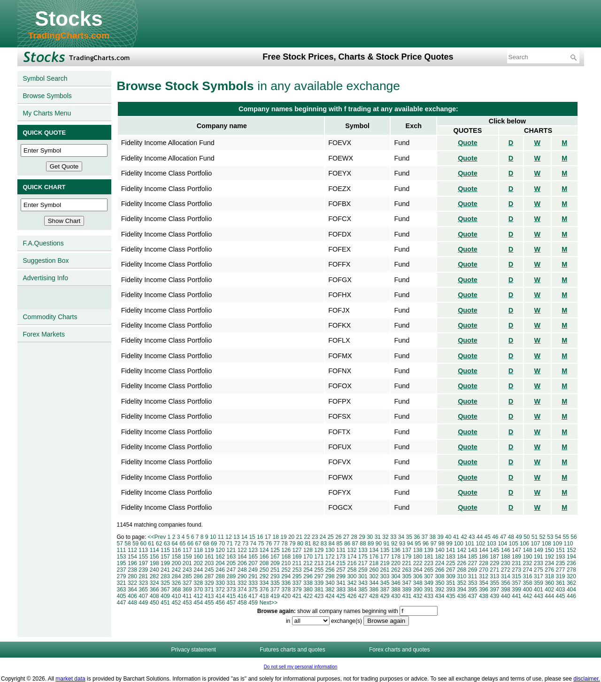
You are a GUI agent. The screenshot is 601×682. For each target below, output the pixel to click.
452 (176, 602)
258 (351, 570)
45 (487, 537)
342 (351, 583)
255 (319, 570)
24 (323, 537)
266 (439, 570)
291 (253, 576)
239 (143, 570)
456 (220, 602)
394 (461, 589)
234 (549, 563)
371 (209, 589)
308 (439, 576)
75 (261, 543)
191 (538, 556)
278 (571, 570)
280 (132, 576)
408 (154, 596)
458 (242, 602)
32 (385, 537)
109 (557, 543)
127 (297, 550)
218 (373, 563)
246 (220, 570)
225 (450, 563)
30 (370, 537)
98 (441, 543)
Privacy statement (193, 649)
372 (220, 589)
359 (538, 583)
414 (220, 596)
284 (176, 576)
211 (297, 563)
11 (221, 537)
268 (461, 570)
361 (560, 583)
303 (385, 576)
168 (286, 556)
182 (439, 556)
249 (253, 570)
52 (542, 537)
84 (331, 543)
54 (558, 537)
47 (503, 537)
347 (406, 583)
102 (480, 543)
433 (428, 596)
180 (418, 556)
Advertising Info (46, 278)
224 (439, 563)
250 (264, 570)
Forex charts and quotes (399, 649)
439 (494, 596)
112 (132, 550)
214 (330, 563)
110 (568, 543)
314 (505, 576)
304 (396, 576)
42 (464, 537)
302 (373, 576)
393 (450, 589)
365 (143, 589)
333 (253, 583)
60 (143, 543)
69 (214, 543)
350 (439, 583)
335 (275, 583)
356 (505, 583)
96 (426, 543)
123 (253, 550)
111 (121, 550)
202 (198, 563)
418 (264, 596)
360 (549, 583)
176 (373, 556)
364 (132, 589)
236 (571, 563)
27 (346, 537)
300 (351, 576)
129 (319, 550)
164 (242, 556)
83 (324, 543)
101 (469, 543)
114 (154, 550)
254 (308, 570)
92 (394, 543)
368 (176, 589)
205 (231, 563)
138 (418, 550)
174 (351, 556)
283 (165, 576)
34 (401, 537)
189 (516, 556)
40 (448, 537)
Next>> (268, 602)
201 (187, 563)
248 (242, 570)
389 (406, 589)
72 (237, 543)
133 (363, 550)
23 (315, 537)
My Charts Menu (47, 113)
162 (220, 556)
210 (286, 563)
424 (330, 596)
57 (120, 543)
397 (494, 589)
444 (549, 596)
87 (355, 543)
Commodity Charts (50, 317)
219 (385, 563)
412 (198, 596)
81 (308, 543)
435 (450, 596)
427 (363, 596)
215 (341, 563)
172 (330, 556)
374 (242, 589)
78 (284, 543)
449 (143, 602)
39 (440, 537)
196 (132, 563)
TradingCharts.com (68, 35)
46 (495, 537)
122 (242, 550)
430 (396, 596)
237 (121, 570)
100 (458, 543)
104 (502, 543)
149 (538, 550)
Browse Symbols (47, 96)
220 (396, 563)
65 (182, 543)
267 (450, 570)
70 (222, 543)
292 (264, 576)
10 (213, 537)
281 (143, 576)
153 (121, 556)
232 (527, 563)
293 (275, 576)
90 (379, 543)
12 (228, 537)
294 (286, 576)
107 (535, 543)
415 (231, 596)
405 (121, 596)
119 (209, 550)
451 (165, 602)
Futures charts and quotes (292, 649)
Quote (468, 142)
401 (538, 589)
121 (231, 550)
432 (418, 596)
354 (483, 583)
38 (433, 537)
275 (538, 570)
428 (373, 596)
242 (176, 570)
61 (151, 543)
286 (198, 576)
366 (154, 589)
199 (165, 563)
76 (269, 543)
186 (483, 556)
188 (505, 556)
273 (516, 570)
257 (341, 570)
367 (165, 589)
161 (209, 556)
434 (439, 596)
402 (549, 589)
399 (516, 589)
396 (483, 589)
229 (494, 563)
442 (527, 596)
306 (418, 576)
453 (187, 602)
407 (143, 596)
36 (417, 537)
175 (363, 556)
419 (275, 596)
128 (308, 550)
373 (231, 589)
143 (473, 550)
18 (276, 537)
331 (231, 583)
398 (505, 589)
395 (473, 589)
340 (330, 583)
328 (198, 583)
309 (450, 576)
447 (121, 602)
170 (308, 556)
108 (546, 543)
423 (319, 596)
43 (472, 537)
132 (351, 550)
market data (70, 678)
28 (354, 537)
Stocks (68, 18)
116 (176, 550)
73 (245, 543)
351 (450, 583)
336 (286, 583)
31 (378, 537)
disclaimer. (586, 678)
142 (461, 550)
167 (275, 556)
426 (351, 596)
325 (165, 583)
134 (373, 550)
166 (264, 556)
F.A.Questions (43, 243)
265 (428, 570)
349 (428, 583)
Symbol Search (45, 78)
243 (187, 570)
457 (231, 602)
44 (480, 537)
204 (220, 563)
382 (330, 589)
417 (253, 596)
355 (494, 583)
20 (291, 537)
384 (351, 589)
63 (167, 543)
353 (473, 583)
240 (154, 570)
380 (308, 589)
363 (121, 589)
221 (406, 563)
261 (385, 570)
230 (505, 563)
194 (571, 556)
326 (176, 583)
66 (190, 543)
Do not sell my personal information (301, 666)
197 (143, 563)
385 (363, 589)
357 (516, 583)
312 (483, 576)
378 (286, 589)
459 (253, 602)
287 (209, 576)
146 (505, 550)
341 (341, 583)
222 (418, 563)
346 (396, 583)
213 (319, 563)
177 (385, 556)
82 (316, 543)
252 (286, 570)
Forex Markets (44, 334)
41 (456, 537)
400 (527, 589)
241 (165, 570)
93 (402, 543)
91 (386, 543)
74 (253, 543)
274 (527, 570)
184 (461, 556)
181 (428, 556)
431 (406, 596)
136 (396, 550)
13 (236, 537)
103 (491, 543)
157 (165, 556)
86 (347, 543)
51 (535, 537)
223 (428, 563)
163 (231, 556)
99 (449, 543)
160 (198, 556)
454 (198, 602)
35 (409, 537)
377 (275, 589)
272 (505, 570)
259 (363, 570)
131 (341, 550)
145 (494, 550)
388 (396, 589)
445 (560, 596)
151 (560, 550)
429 (385, 596)
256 (330, 570)
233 (538, 563)
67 (198, 543)
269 (473, 570)
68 (206, 543)
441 (516, 596)
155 (143, 556)
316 (527, 576)
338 (308, 583)
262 (396, 570)
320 (571, 576)
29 (362, 537)
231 (516, 563)
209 (275, 563)
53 (550, 537)
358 (527, 583)
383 (341, 589)
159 (187, 556)
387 (385, 589)
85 (339, 543)
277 (560, 570)
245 (209, 570)
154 (132, 556)
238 (132, 570)
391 (428, 589)
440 (505, 596)
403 (560, 589)
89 (371, 543)
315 (516, 576)
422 (308, 596)
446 (571, 596)
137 (406, 550)
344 (373, 583)
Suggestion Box (46, 260)
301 (363, 576)
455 (209, 602)
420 (286, 596)
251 (275, 570)
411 (187, 596)
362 (571, 583)
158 (176, 556)
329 (209, 583)
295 (297, 576)
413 (209, 596)
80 (300, 543)
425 (341, 596)
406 (132, 596)
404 (571, 589)
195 (121, 563)
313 (494, 576)
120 (220, 550)
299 (341, 576)
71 (229, 543)
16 (260, 537)
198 (154, 563)
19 (283, 537)
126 (286, 550)
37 (425, 537)
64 (174, 543)
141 (450, 550)
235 (560, 563)
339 (319, 583)
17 (268, 537)
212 (308, 563)
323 (143, 583)
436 (461, 596)
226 (461, 563)
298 (330, 576)
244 (198, 570)
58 (127, 543)
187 (494, 556)
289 (231, 576)
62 (159, 543)
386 (373, 589)
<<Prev (157, 537)
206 (242, 563)
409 (165, 596)
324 (154, 583)
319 (560, 576)
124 (264, 550)
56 (573, 537)
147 (516, 550)
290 (242, 576)
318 (549, 576)
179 (406, 556)
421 (297, 596)
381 (319, 589)
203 (209, 563)
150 (549, 550)
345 (385, 583)
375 (253, 589)
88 (363, 543)
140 (439, 550)
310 (461, 576)
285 (187, 576)
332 (242, 583)
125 (275, 550)
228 (483, 563)
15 (252, 537)
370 (198, 589)
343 (363, 583)
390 (418, 589)
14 (244, 537)
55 (566, 537)
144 (483, 550)
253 (297, 570)
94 (410, 543)
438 (483, 596)
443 (538, 596)
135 (385, 550)
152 (571, 550)
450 (154, 602)
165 (253, 556)
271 (494, 570)
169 (297, 556)
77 (277, 543)
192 (549, 556)
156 (154, 556)
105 (513, 543)
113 (143, 550)
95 (418, 543)
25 (330, 537)
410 (176, 596)
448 (132, 602)
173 (341, 556)
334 (264, 583)
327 (187, 583)
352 (461, 583)
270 (483, 570)
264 (418, 570)
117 (187, 550)
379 (297, 589)
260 (373, 570)
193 (560, 556)
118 (198, 550)
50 (527, 537)
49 (519, 537)
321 (121, 583)
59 (135, 543)
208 (264, 563)
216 (351, 563)
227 (473, 563)
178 (396, 556)
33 (393, 537)
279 (121, 576)
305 (406, 576)
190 (527, 556)
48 (511, 537)
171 (319, 556)
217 (363, 563)
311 (473, 576)
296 (308, 576)
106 (524, 543)
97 (434, 543)
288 (220, 576)
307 (428, 576)
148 (527, 550)
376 (264, 589)
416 (242, 596)
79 (292, 543)
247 (231, 570)
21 (299, 537)
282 (154, 576)
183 (450, 556)
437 (473, 596)
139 (428, 550)
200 (176, 563)
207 (253, 563)
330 (220, 583)
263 (406, 570)
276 (549, 570)
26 (338, 537)
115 (165, 550)
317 (538, 576)
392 (439, 589)
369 (187, 589)
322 (132, 583)
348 (418, 583)
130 (330, 550)
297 (319, 576)
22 (307, 537)
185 (473, 556)
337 (297, 583)
